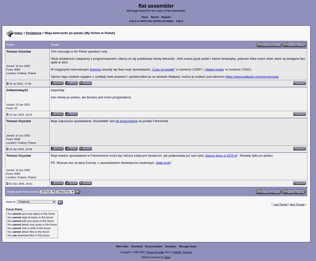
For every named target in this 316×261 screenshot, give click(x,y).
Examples (170, 246)
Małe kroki (163, 163)
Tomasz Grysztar (155, 252)
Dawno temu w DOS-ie (221, 155)
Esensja (95, 69)
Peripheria (33, 33)
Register (166, 17)
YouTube (187, 252)
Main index (122, 246)
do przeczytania (126, 121)
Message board (187, 246)
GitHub (177, 252)
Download (137, 246)
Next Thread (297, 204)
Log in (179, 21)
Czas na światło (163, 69)
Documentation (154, 246)
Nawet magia (214, 69)
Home (144, 17)
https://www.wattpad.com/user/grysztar (252, 76)
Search (155, 17)
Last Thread (281, 204)
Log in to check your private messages (151, 21)
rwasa (167, 257)
